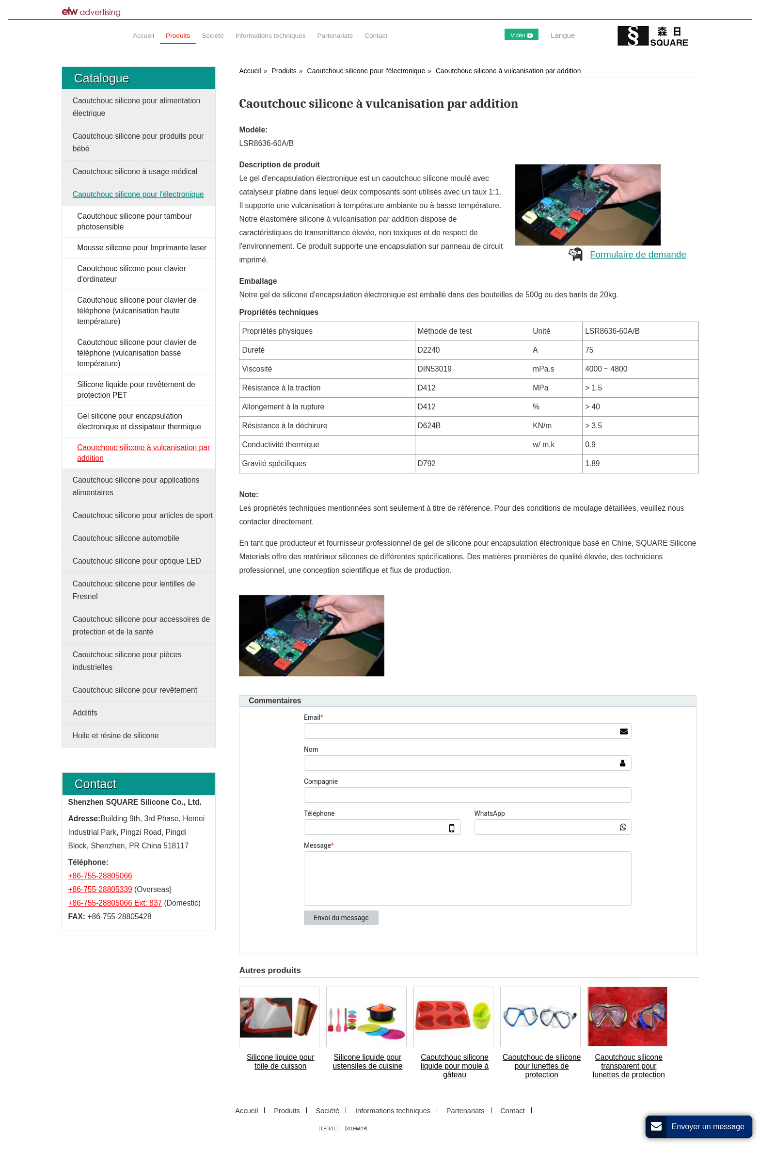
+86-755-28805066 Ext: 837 (115, 903)
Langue (563, 35)
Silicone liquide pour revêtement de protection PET (136, 389)
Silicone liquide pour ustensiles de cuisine (367, 1061)
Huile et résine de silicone (116, 735)
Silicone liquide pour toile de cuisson (281, 1061)
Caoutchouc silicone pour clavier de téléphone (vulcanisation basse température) (136, 353)
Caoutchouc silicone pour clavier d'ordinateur (131, 273)
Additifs (85, 713)
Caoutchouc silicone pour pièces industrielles (127, 660)
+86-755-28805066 (100, 876)
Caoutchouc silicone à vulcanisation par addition (508, 71)
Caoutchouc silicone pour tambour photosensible (134, 221)
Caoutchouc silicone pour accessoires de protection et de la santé (141, 625)
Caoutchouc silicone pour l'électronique (366, 71)
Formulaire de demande (638, 254)
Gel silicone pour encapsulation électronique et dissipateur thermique (139, 421)
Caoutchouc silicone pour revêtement (135, 690)
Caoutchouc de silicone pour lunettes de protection (542, 1066)
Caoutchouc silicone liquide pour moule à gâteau (455, 1066)
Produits (283, 71)
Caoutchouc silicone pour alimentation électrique (137, 107)
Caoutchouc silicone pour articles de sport (143, 515)
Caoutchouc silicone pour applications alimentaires (136, 486)
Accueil (250, 71)
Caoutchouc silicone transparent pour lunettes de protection (629, 1066)
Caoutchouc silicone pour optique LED (137, 561)
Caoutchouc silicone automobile (126, 538)
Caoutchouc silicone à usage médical (135, 171)
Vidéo (521, 35)
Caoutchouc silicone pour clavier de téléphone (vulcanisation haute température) (136, 310)
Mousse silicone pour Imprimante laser (141, 248)
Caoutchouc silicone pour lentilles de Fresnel (134, 590)
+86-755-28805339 (100, 889)
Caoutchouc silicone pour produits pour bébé (138, 142)
